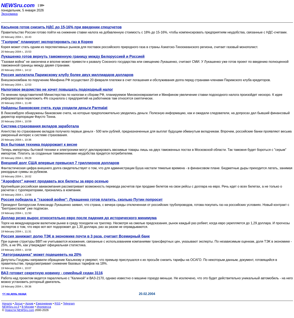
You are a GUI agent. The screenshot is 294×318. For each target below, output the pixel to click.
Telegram (69, 303)
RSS (57, 303)
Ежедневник (44, 303)
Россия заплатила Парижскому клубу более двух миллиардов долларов (67, 75)
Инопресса (44, 306)
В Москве (28, 306)
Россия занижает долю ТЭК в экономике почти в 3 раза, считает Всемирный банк (75, 236)
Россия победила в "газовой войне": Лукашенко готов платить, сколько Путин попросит (82, 200)
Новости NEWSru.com (19, 310)
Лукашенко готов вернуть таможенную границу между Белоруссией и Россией (73, 56)
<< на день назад (14, 293)
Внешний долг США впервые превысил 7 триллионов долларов (60, 163)
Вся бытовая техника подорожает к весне (39, 144)
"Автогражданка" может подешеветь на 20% (41, 255)
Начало (7, 303)
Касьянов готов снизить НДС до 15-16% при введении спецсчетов (61, 27)
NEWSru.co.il (10, 306)
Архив (29, 303)
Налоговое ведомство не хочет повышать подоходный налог (57, 89)
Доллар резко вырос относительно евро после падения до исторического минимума (79, 218)
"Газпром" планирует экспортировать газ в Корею (47, 42)
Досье (18, 303)
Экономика (9, 14)
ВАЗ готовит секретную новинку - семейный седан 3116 (52, 273)
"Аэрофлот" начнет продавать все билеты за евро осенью (54, 181)
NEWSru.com (18, 5)
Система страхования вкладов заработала (40, 126)
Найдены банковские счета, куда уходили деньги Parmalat (54, 108)
